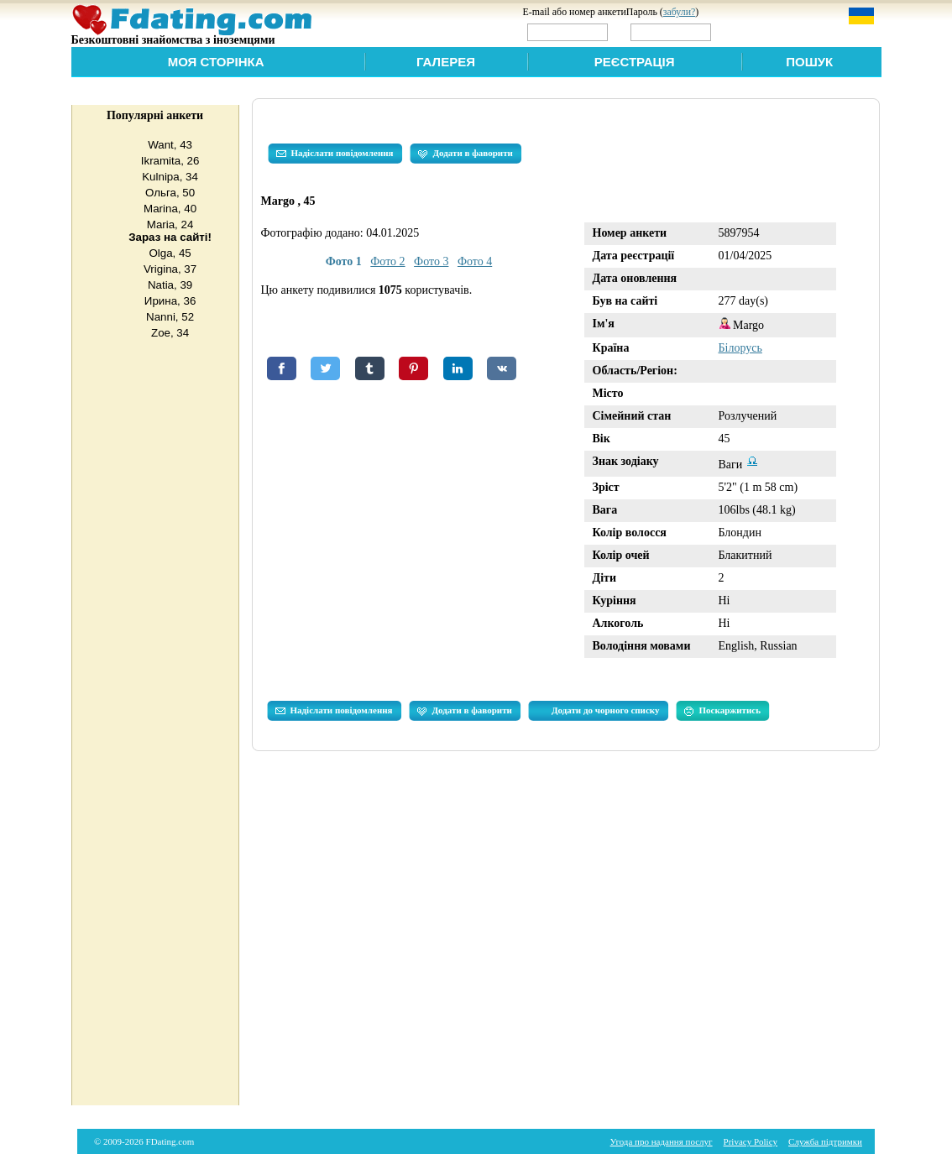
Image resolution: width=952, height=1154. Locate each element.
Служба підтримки (825, 1141)
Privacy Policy (750, 1141)
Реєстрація (634, 62)
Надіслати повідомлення (335, 153)
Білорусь (740, 348)
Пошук (809, 62)
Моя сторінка (216, 62)
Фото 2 (387, 261)
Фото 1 (344, 261)
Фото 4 (475, 261)
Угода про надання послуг (661, 1141)
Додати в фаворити (465, 153)
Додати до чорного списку (606, 710)
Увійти (749, 31)
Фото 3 (431, 261)
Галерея (445, 62)
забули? (679, 12)
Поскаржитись (722, 711)
